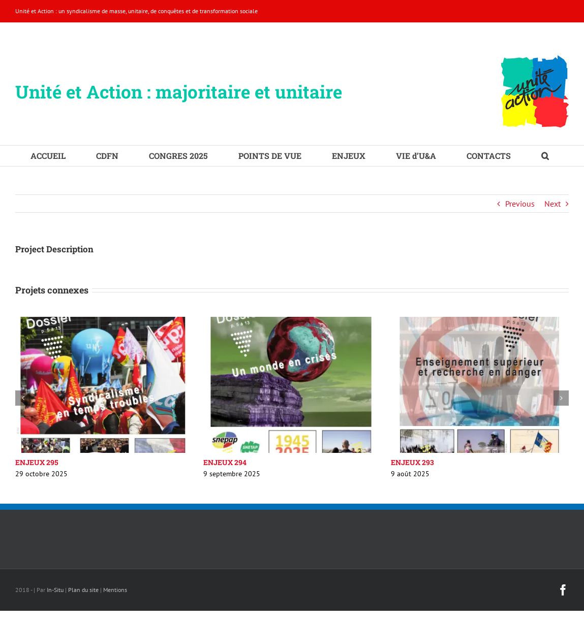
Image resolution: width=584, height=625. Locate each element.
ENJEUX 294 (225, 462)
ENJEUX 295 (36, 462)
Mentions (115, 590)
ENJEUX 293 (412, 462)
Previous (520, 204)
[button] (545, 156)
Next (552, 204)
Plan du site (83, 590)
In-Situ (55, 590)
